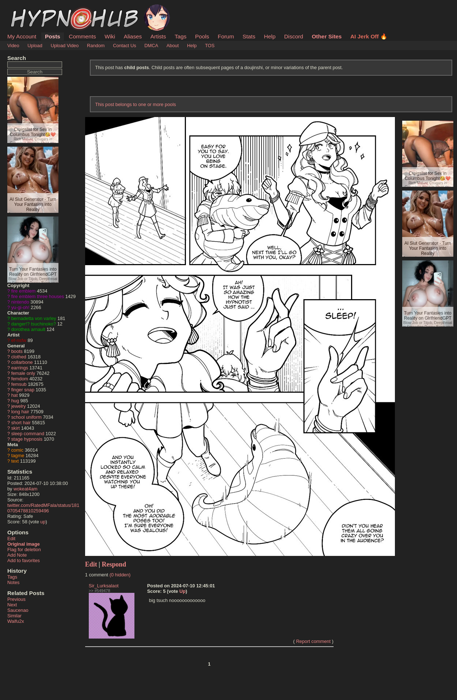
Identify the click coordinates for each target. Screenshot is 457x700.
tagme (17, 455)
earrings (19, 367)
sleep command (27, 433)
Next (12, 604)
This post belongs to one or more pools (135, 104)
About (173, 45)
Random (95, 45)
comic (17, 450)
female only (23, 373)
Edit (11, 538)
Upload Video (65, 45)
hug (15, 400)
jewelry (18, 406)
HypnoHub (27, 8)
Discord (293, 36)
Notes (13, 582)
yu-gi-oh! (20, 307)
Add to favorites (23, 560)
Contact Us (124, 45)
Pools (202, 36)
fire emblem (23, 291)
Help (270, 36)
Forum (226, 36)
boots (17, 351)
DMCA (151, 45)
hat (14, 395)
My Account (21, 36)
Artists (158, 36)
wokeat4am (25, 489)
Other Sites (327, 36)
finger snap (22, 389)
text (15, 461)
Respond (114, 564)
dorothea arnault (28, 329)
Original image (23, 544)
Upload (34, 45)
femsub (19, 384)
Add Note (17, 555)
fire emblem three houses (37, 296)
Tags (180, 36)
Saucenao (17, 610)
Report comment (313, 641)
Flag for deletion (24, 549)
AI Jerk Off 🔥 (368, 36)
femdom (19, 378)
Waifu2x (15, 621)
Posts (52, 36)
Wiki (109, 36)
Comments (82, 36)
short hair (21, 422)
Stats (249, 36)
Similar (14, 615)
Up (182, 591)
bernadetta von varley (33, 318)
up (42, 521)
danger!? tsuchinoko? (33, 324)
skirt (15, 428)
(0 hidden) (120, 574)
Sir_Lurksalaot (104, 585)
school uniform (26, 417)
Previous (16, 599)
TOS (209, 45)
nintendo (20, 302)
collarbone (22, 362)
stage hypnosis (26, 439)
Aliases (133, 36)
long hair (20, 411)
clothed (18, 357)
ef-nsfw (18, 340)
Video (13, 45)
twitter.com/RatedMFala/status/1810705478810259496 (43, 508)
